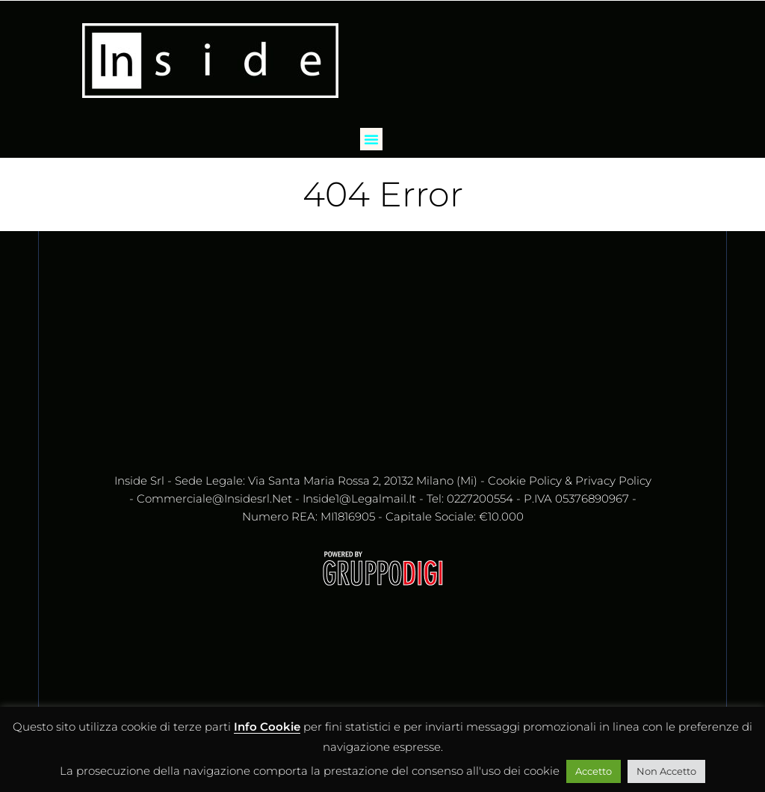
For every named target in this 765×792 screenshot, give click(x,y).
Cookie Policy (525, 480)
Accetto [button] (593, 771)
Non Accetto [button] (666, 771)
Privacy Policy (613, 480)
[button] (371, 139)
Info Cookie (267, 726)
